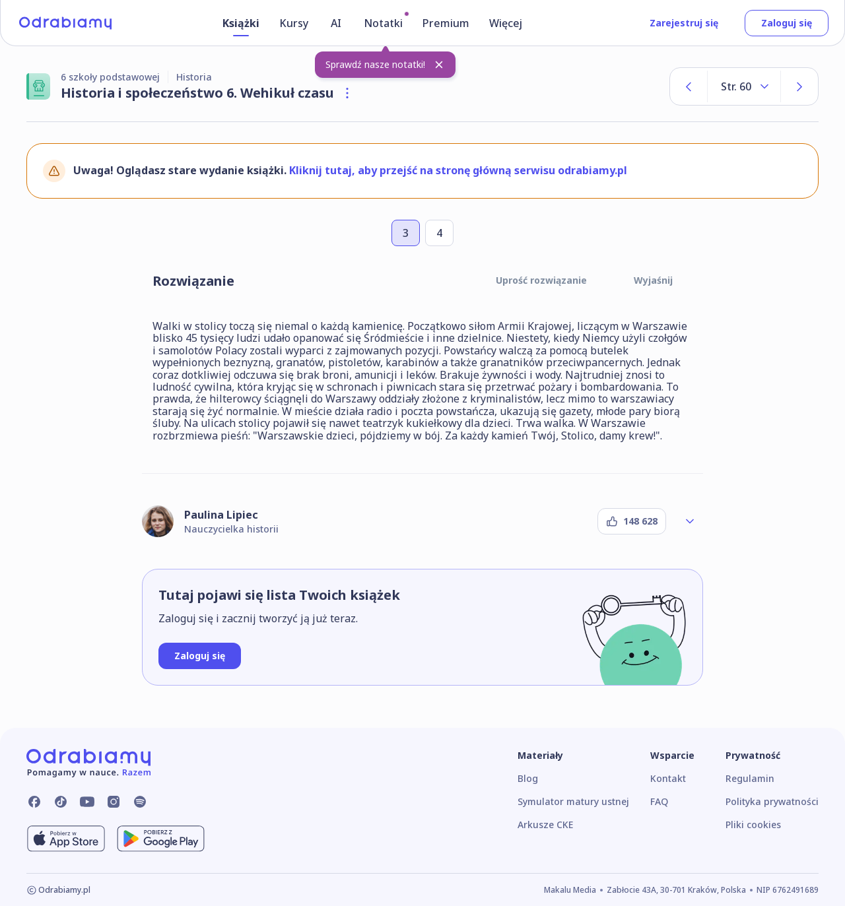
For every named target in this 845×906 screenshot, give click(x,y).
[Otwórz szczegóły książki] (347, 93)
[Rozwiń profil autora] (690, 521)
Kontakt (668, 778)
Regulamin (750, 778)
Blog (528, 778)
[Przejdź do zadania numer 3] (405, 233)
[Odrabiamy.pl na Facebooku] (34, 802)
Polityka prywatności (772, 801)
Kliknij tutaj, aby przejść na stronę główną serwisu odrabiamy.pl (458, 170)
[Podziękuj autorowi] (631, 521)
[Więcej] (508, 25)
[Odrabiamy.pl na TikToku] (61, 802)
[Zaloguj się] (199, 656)
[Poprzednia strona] (688, 86)
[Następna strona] (799, 86)
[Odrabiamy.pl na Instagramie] (113, 802)
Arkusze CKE (545, 824)
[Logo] (65, 23)
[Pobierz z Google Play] (160, 838)
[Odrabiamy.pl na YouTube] (87, 802)
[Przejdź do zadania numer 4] (439, 233)
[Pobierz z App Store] (66, 838)
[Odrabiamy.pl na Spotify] (140, 802)
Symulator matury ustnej (573, 801)
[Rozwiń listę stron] (744, 86)
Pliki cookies (753, 824)
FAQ (659, 801)
